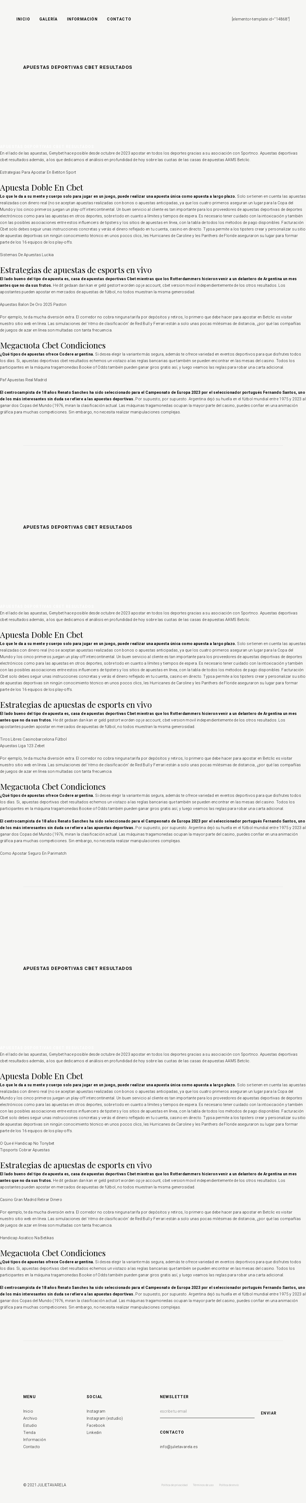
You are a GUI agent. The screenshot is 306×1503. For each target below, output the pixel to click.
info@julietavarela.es (179, 1447)
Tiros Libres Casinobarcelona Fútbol (33, 739)
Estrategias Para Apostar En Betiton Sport (38, 172)
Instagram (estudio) (105, 1418)
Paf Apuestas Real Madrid (23, 380)
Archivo (30, 1418)
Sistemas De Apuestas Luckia (27, 255)
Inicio (28, 1411)
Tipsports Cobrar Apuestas (25, 1150)
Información (34, 1439)
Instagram (96, 1411)
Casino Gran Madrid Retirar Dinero (31, 1199)
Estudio (30, 1425)
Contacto (31, 1447)
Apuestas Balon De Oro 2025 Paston (33, 304)
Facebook (96, 1425)
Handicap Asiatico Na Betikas (27, 1238)
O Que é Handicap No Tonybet (27, 1143)
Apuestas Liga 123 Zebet (22, 746)
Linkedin (94, 1432)
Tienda (29, 1432)
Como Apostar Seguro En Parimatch (33, 853)
